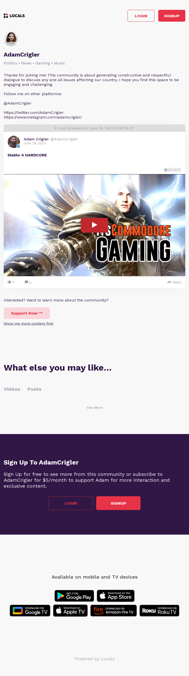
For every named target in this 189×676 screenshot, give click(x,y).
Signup (172, 16)
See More (95, 407)
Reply (174, 282)
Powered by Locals (95, 658)
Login (141, 16)
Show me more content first (28, 323)
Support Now (27, 313)
